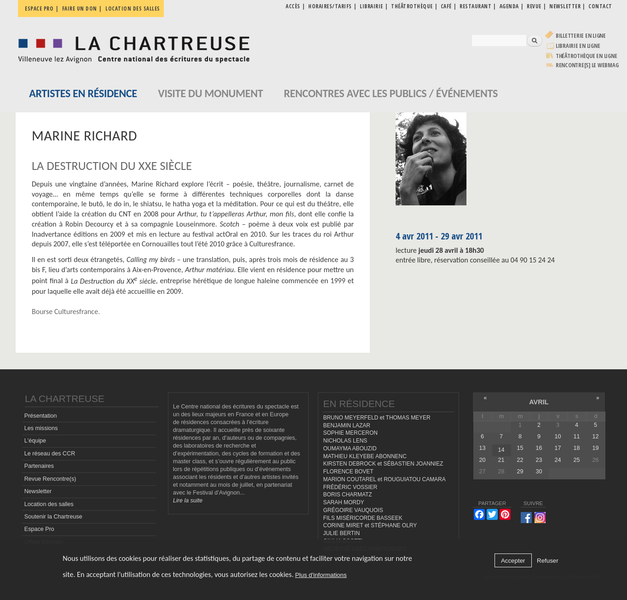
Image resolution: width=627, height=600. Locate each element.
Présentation (40, 416)
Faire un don (79, 8)
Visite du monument (210, 93)
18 (577, 448)
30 (539, 471)
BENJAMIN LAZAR (346, 425)
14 (501, 450)
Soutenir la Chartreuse (53, 516)
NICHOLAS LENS (345, 440)
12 (595, 436)
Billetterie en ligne (581, 36)
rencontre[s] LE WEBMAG (587, 65)
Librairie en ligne (578, 46)
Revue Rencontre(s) (50, 479)
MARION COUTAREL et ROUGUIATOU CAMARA (384, 479)
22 (520, 460)
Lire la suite (187, 500)
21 (501, 460)
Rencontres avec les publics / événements (391, 93)
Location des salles (132, 8)
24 (558, 460)
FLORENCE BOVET (348, 471)
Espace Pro (39, 529)
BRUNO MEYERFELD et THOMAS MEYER (376, 417)
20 (482, 460)
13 (482, 448)
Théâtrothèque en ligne (586, 56)
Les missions (41, 428)
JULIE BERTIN (341, 533)
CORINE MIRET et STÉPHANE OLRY (370, 525)
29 (520, 471)
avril (538, 402)
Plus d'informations (320, 574)
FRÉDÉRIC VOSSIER (350, 487)
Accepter (513, 560)
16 (539, 448)
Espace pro (39, 8)
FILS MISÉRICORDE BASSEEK (362, 518)
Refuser (547, 560)
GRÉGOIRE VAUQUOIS (353, 510)
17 (558, 448)
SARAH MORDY (343, 502)
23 (539, 460)
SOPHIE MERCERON (350, 433)
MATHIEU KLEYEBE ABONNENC (364, 456)
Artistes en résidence (83, 93)
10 (558, 436)
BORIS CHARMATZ (347, 494)
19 (595, 448)
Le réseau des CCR (49, 453)
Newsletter (38, 491)
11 (577, 436)
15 (520, 448)
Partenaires (39, 466)
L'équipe (35, 440)
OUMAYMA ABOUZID (349, 448)
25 (577, 460)
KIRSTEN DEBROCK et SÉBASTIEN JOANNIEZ (383, 463)
